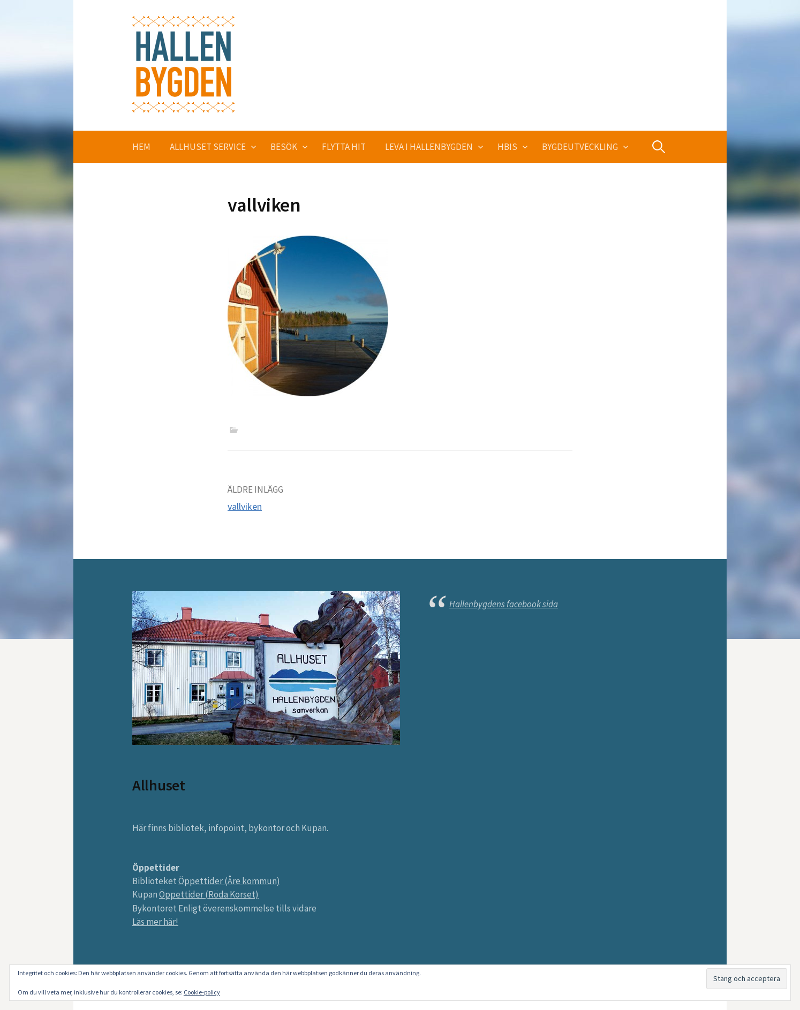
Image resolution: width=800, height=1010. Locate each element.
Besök (283, 147)
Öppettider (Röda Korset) (209, 894)
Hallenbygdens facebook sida (503, 604)
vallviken (245, 506)
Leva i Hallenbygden (429, 147)
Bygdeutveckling (580, 147)
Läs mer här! (155, 922)
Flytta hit (344, 147)
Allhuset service (208, 147)
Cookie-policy (202, 992)
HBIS (507, 147)
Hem (141, 147)
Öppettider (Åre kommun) (229, 881)
